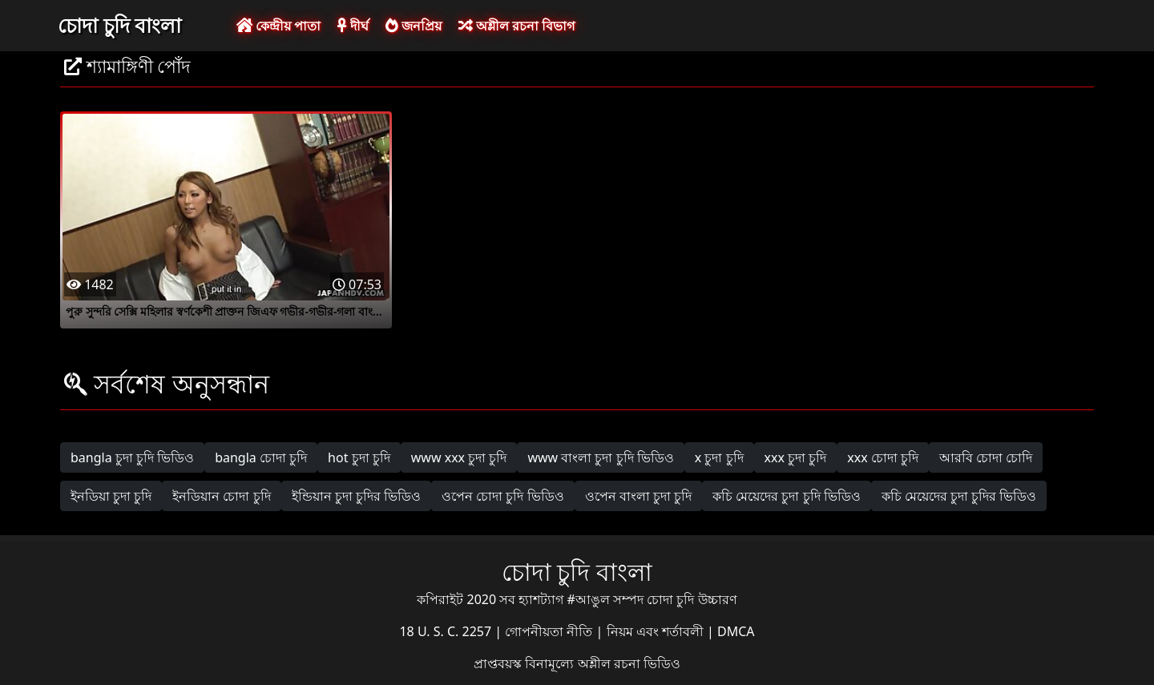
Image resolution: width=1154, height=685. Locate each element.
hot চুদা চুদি (359, 457)
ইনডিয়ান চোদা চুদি (221, 496)
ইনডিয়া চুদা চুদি (111, 496)
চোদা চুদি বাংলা (119, 24)
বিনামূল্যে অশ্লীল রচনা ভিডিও (602, 663)
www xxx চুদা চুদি (459, 457)
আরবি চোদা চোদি (985, 457)
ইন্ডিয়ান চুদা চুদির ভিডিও (356, 496)
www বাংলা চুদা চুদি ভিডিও (600, 457)
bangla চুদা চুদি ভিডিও (132, 457)
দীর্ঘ (352, 25)
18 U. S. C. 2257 (446, 631)
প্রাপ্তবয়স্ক (499, 663)
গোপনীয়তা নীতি (550, 631)
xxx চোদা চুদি (882, 457)
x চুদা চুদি (719, 457)
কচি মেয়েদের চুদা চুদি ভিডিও (786, 496)
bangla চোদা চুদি (261, 457)
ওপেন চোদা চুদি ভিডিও (502, 496)
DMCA (736, 631)
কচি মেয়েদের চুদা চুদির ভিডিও (959, 496)
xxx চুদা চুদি (796, 457)
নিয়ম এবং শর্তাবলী (657, 631)
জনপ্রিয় (413, 25)
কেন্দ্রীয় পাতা (278, 25)
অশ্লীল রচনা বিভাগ (516, 25)
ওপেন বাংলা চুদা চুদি (638, 496)
